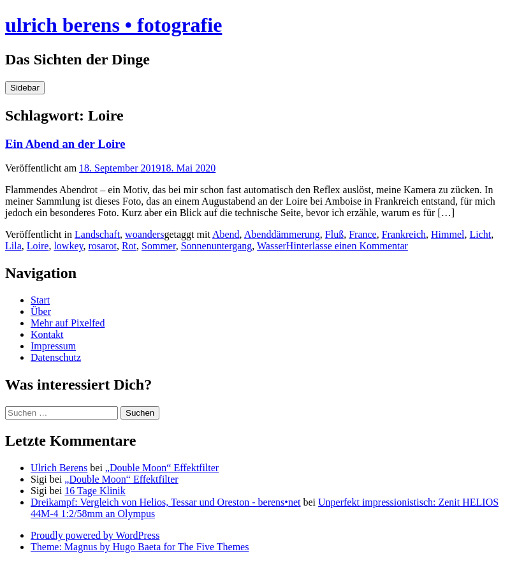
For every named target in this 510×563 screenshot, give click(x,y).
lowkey (68, 245)
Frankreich (404, 234)
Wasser (271, 245)
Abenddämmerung (282, 234)
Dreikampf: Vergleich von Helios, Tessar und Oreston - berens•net (166, 502)
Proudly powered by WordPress (95, 535)
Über (41, 311)
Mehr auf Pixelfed (68, 323)
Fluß (334, 234)
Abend (226, 234)
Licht (480, 234)
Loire (38, 245)
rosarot (102, 245)
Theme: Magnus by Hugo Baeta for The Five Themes (140, 546)
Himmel (447, 234)
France (363, 234)
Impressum (53, 345)
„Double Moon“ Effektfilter (162, 467)
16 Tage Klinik (94, 490)
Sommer (159, 245)
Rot (129, 245)
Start (40, 300)
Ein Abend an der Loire (65, 143)
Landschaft (97, 234)
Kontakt (47, 334)
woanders (144, 234)
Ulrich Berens (59, 467)
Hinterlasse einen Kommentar (347, 245)
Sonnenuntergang (216, 245)
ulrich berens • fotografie (113, 24)
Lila (13, 245)
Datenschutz (56, 357)
